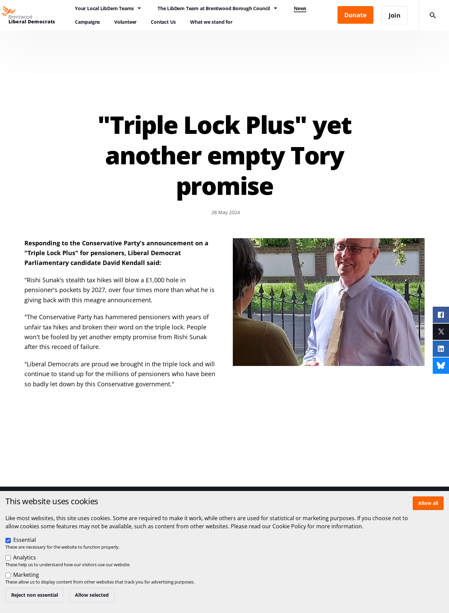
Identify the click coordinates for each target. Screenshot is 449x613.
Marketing (26, 574)
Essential (24, 540)
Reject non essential (34, 595)
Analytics (24, 557)
